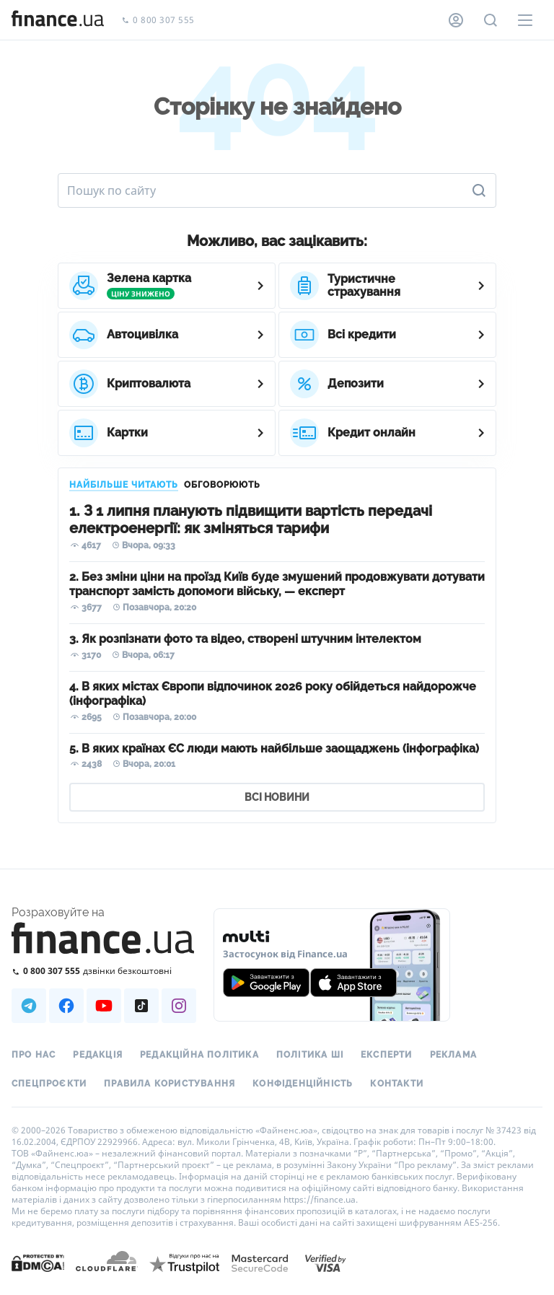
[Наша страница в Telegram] (29, 1005)
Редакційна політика (199, 1055)
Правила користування (169, 1084)
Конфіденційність (302, 1084)
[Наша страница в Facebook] (66, 1005)
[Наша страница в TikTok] (141, 1005)
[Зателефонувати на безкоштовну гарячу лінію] (104, 971)
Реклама (453, 1055)
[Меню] (525, 20)
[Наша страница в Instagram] (179, 1005)
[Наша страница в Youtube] (104, 1005)
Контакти (396, 1084)
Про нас (34, 1055)
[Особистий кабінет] (456, 20)
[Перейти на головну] (58, 20)
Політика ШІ (309, 1055)
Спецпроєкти (49, 1084)
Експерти (387, 1055)
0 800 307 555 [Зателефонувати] (158, 20)
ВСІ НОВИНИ (277, 797)
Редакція (98, 1055)
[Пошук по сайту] (490, 20)
